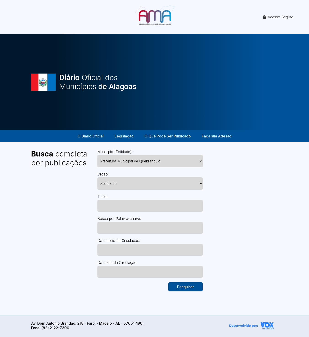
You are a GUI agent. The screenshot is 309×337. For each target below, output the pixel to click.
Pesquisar (185, 287)
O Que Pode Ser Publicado (168, 136)
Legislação (124, 136)
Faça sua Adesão (216, 136)
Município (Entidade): (114, 151)
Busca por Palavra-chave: (119, 218)
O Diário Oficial (91, 136)
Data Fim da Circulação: (117, 262)
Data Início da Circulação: (118, 240)
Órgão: (103, 174)
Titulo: (102, 196)
